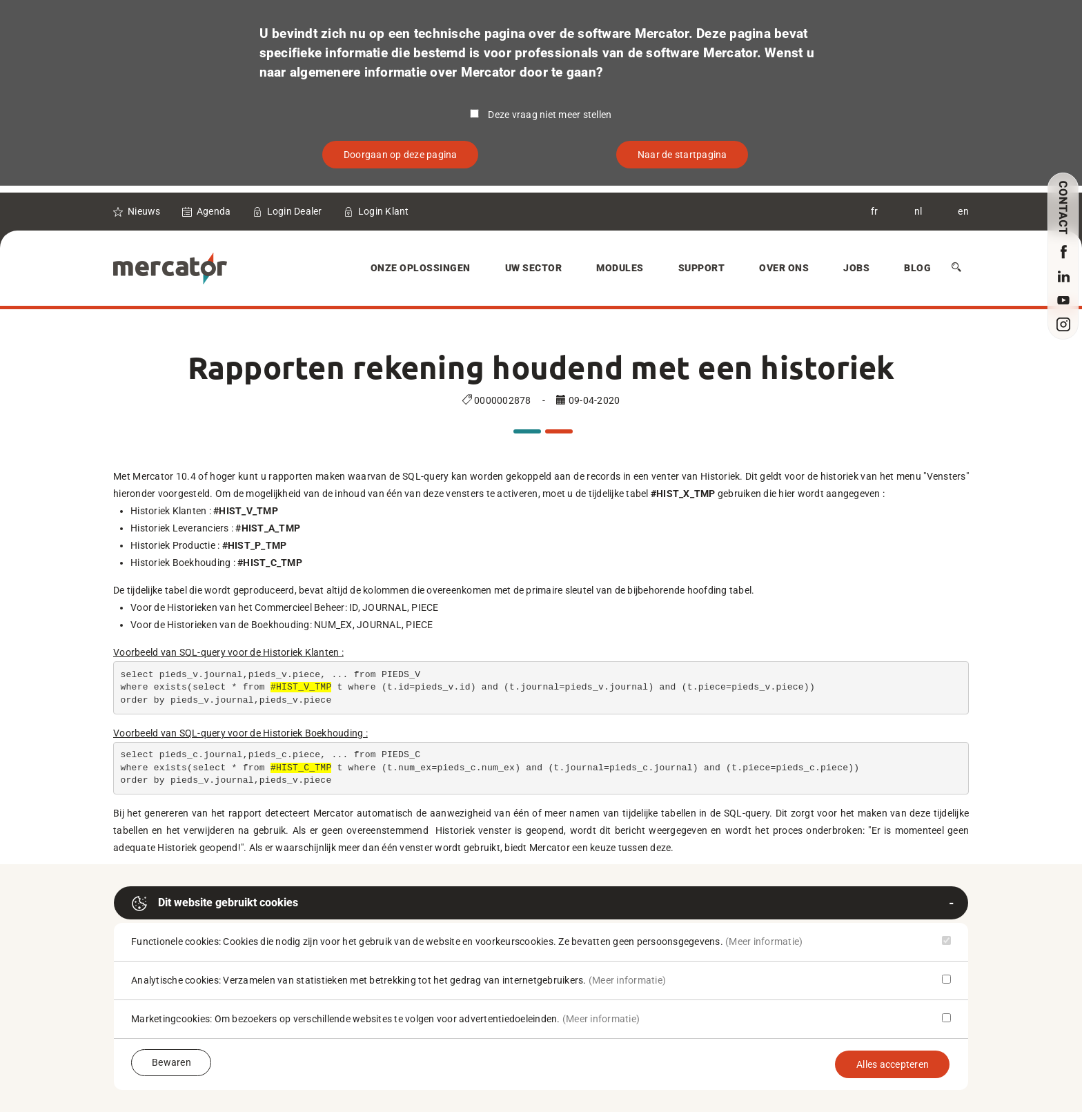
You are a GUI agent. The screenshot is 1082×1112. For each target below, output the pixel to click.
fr (874, 211)
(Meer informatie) (764, 941)
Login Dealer (294, 211)
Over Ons (784, 267)
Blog (917, 267)
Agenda (214, 211)
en (963, 211)
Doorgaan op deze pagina (401, 154)
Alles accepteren (892, 1064)
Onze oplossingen (421, 267)
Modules (620, 267)
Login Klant (383, 211)
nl (918, 211)
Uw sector (533, 267)
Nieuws (144, 211)
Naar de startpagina (682, 154)
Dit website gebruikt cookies (214, 903)
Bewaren (171, 1062)
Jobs (856, 267)
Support (701, 267)
